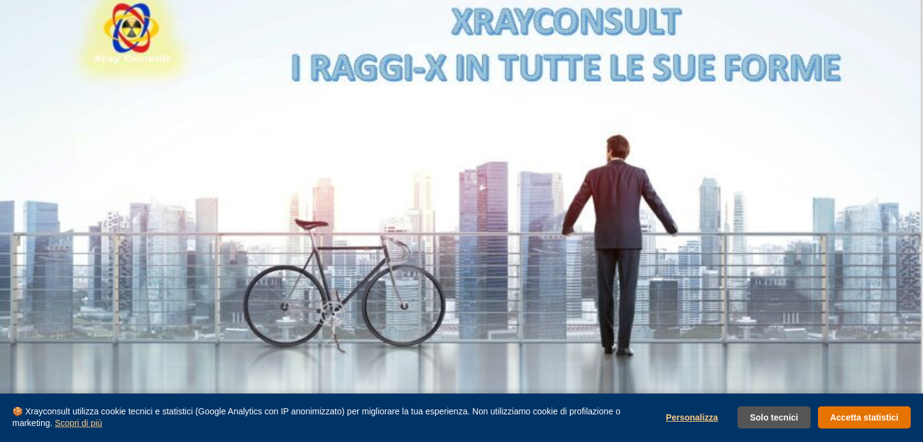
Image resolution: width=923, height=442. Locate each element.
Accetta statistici (864, 417)
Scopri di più (78, 423)
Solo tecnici (774, 417)
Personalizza (692, 417)
